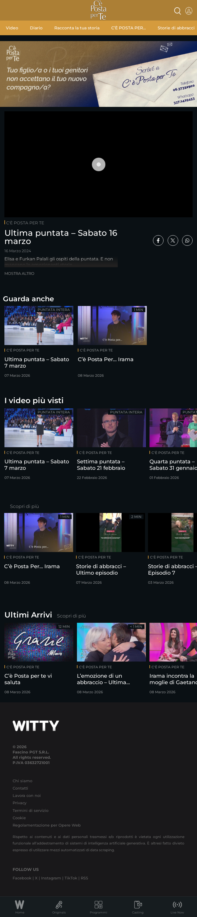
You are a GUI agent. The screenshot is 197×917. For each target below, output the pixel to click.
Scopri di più (24, 506)
